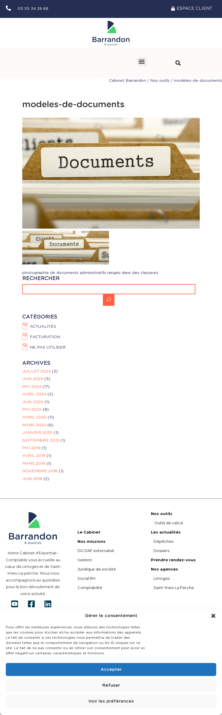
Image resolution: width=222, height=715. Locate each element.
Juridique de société (96, 569)
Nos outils (160, 81)
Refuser (111, 685)
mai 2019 (31, 448)
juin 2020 (32, 402)
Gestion (84, 559)
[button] (213, 616)
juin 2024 (32, 379)
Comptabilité (89, 587)
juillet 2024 (36, 371)
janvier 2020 (37, 433)
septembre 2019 (40, 440)
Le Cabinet (88, 532)
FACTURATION (45, 337)
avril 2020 (34, 417)
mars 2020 (34, 425)
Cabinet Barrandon (127, 81)
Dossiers (160, 550)
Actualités (43, 327)
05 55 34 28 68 (33, 9)
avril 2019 (33, 456)
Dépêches (162, 541)
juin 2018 (32, 479)
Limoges (160, 578)
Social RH (86, 578)
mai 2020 (32, 409)
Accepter (111, 669)
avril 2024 (34, 394)
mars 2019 (33, 464)
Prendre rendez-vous (173, 559)
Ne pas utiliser (48, 348)
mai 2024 (31, 387)
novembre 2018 (40, 471)
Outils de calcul (167, 522)
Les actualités (166, 532)
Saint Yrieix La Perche (172, 587)
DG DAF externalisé (95, 550)
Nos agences (164, 569)
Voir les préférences (111, 701)
